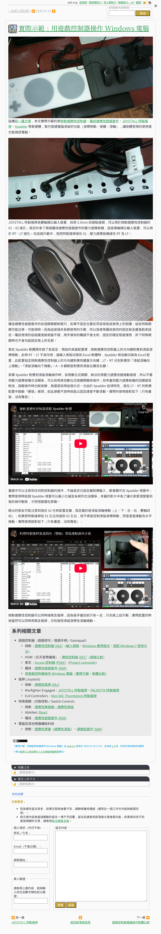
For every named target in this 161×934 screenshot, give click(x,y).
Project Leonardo (82, 662)
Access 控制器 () (50, 662)
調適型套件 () (89, 729)
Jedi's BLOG (19, 10)
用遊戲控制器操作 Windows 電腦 (49, 673)
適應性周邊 (43, 729)
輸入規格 (72, 645)
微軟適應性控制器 (73, 121)
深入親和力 (110, 2)
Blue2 (43, 712)
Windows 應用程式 (96, 645)
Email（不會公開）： (28, 846)
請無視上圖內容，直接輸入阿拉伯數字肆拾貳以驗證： (30, 892)
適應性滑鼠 (62, 729)
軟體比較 (98, 673)
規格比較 (96, 657)
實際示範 (82, 673)
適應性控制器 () (49, 645)
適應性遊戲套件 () (51, 668)
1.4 (113, 746)
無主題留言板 (60, 821)
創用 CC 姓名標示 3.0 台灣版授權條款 (39, 751)
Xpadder (21, 126)
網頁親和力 (95, 2)
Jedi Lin (71, 746)
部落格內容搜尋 (119, 7)
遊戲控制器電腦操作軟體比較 (131, 922)
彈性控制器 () (74, 657)
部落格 (83, 2)
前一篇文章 (23, 121)
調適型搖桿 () (47, 684)
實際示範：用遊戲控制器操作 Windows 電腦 (84, 28)
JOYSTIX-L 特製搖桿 (72, 690)
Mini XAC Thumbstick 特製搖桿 (74, 695)
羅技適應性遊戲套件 (104, 121)
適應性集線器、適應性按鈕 (54, 706)
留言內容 (61, 827)
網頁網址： (21, 860)
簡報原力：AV (126, 2)
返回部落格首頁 (80, 922)
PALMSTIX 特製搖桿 (105, 690)
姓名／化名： (22, 833)
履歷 (138, 2)
